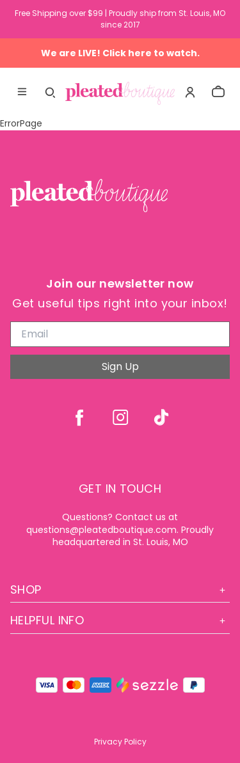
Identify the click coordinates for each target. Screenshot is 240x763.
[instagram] (120, 417)
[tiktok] (161, 417)
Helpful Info (120, 620)
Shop (120, 589)
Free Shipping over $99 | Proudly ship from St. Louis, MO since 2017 (120, 19)
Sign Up (120, 366)
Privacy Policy (120, 741)
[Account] (190, 92)
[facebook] (79, 417)
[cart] (218, 92)
